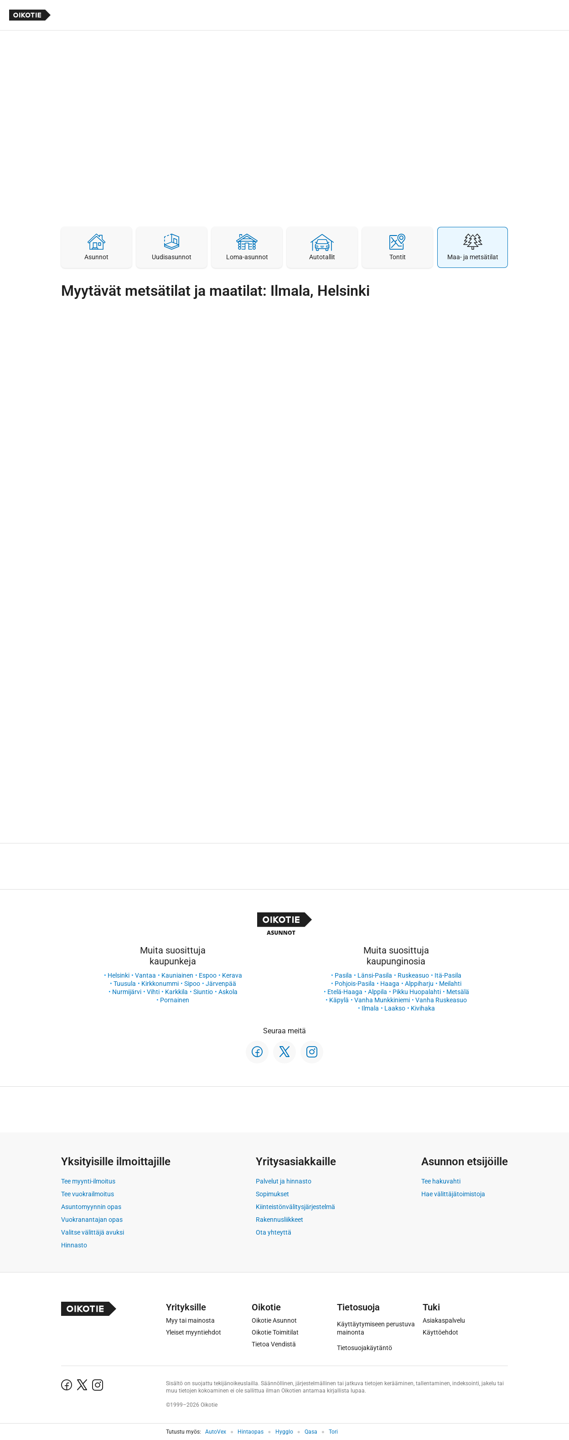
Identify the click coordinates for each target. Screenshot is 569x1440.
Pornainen (174, 1000)
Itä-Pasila (448, 975)
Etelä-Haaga (344, 991)
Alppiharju (419, 983)
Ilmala (370, 1008)
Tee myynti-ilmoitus (88, 1181)
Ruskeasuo (413, 975)
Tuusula (125, 983)
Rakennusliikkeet (279, 1219)
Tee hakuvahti (440, 1181)
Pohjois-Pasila (355, 983)
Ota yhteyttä (273, 1232)
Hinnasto (74, 1245)
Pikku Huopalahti (417, 991)
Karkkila (176, 991)
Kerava (232, 975)
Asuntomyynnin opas (91, 1206)
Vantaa (145, 975)
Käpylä (339, 1000)
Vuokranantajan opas (92, 1219)
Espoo (208, 975)
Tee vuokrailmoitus (87, 1194)
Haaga (389, 983)
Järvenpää (221, 983)
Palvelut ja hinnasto (283, 1181)
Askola (228, 991)
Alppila (377, 991)
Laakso (394, 1008)
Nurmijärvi (126, 991)
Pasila (343, 975)
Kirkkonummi (160, 983)
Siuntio (203, 991)
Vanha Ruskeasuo (441, 1000)
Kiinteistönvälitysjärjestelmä (295, 1206)
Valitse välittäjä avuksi (92, 1232)
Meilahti (450, 983)
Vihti (153, 991)
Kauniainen (177, 975)
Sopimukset (272, 1194)
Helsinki (118, 975)
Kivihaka (423, 1008)
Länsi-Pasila (374, 975)
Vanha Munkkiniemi (382, 1000)
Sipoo (192, 983)
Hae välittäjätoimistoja (453, 1194)
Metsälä (457, 991)
